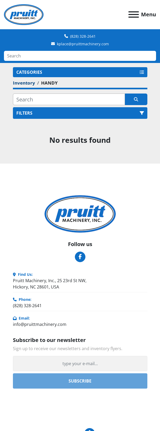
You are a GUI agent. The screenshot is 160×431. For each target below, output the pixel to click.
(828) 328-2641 (83, 36)
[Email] (80, 363)
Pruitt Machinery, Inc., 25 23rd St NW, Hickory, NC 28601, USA (49, 284)
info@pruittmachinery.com (39, 324)
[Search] (80, 56)
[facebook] (80, 257)
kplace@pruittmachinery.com (83, 43)
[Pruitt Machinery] (80, 213)
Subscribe (80, 381)
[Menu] (133, 14)
